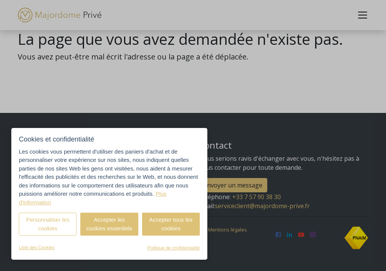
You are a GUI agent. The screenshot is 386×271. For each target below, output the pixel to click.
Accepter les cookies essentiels (109, 223)
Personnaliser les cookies (47, 223)
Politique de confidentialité (173, 248)
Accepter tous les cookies (171, 223)
